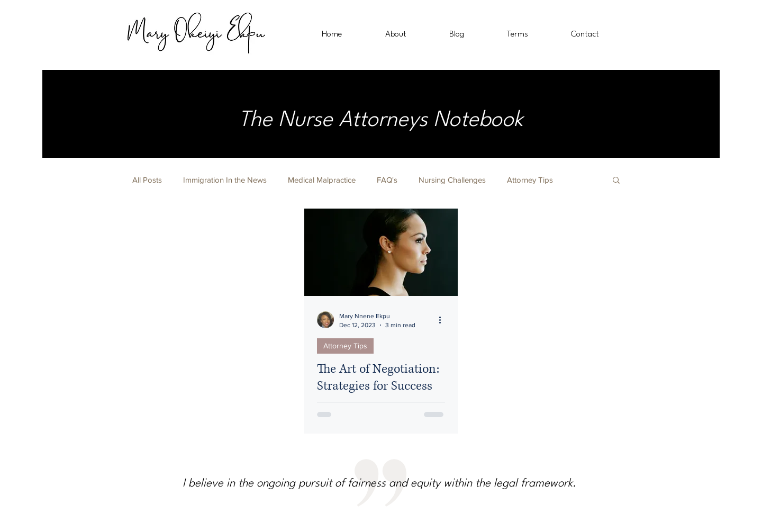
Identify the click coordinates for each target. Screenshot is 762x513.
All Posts (147, 179)
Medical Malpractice (322, 179)
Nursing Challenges (452, 179)
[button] (616, 180)
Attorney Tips (530, 179)
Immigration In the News (225, 179)
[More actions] (443, 319)
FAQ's (387, 179)
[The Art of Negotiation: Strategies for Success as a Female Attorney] (381, 252)
